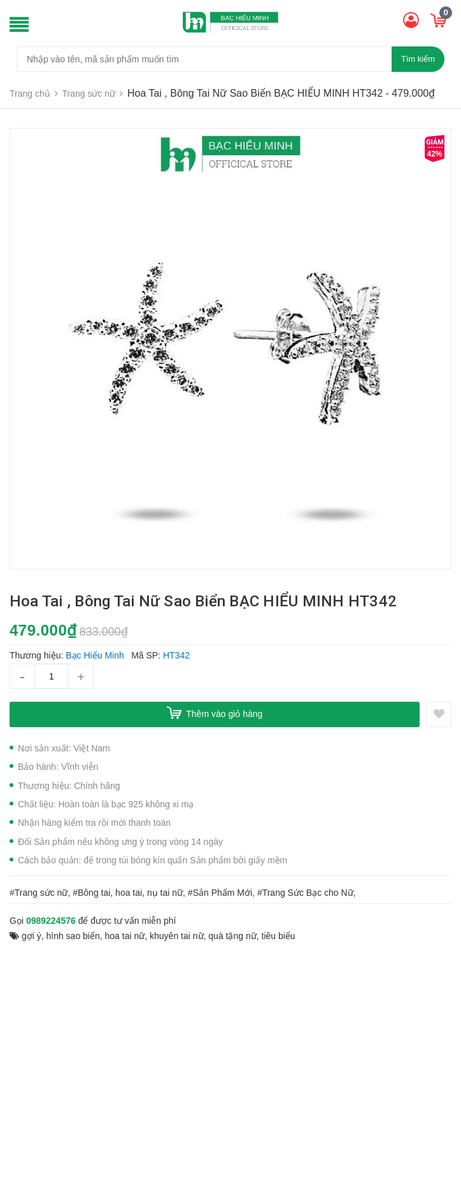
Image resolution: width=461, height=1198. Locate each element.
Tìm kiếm (418, 59)
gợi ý (31, 936)
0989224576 (51, 921)
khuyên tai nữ (177, 936)
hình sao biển (72, 936)
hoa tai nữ (125, 936)
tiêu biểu (278, 936)
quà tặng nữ (232, 936)
